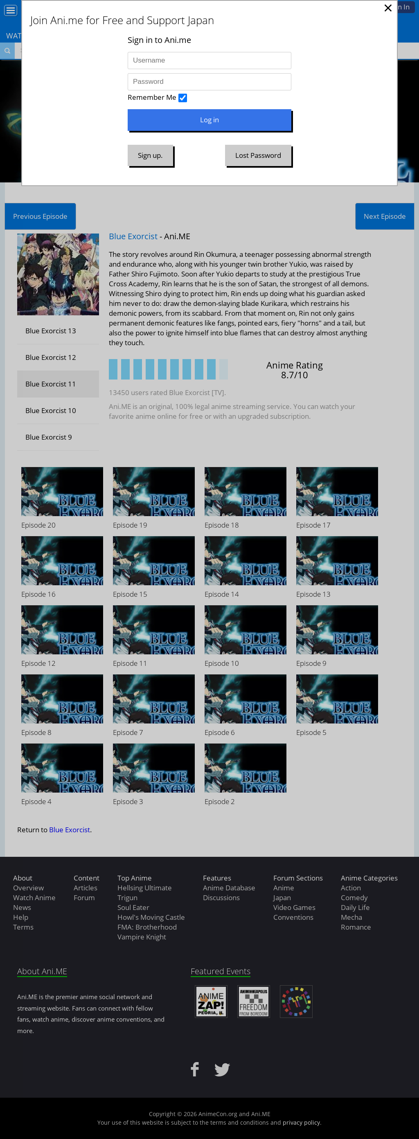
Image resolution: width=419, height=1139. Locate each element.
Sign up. (150, 155)
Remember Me (152, 97)
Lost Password (258, 155)
